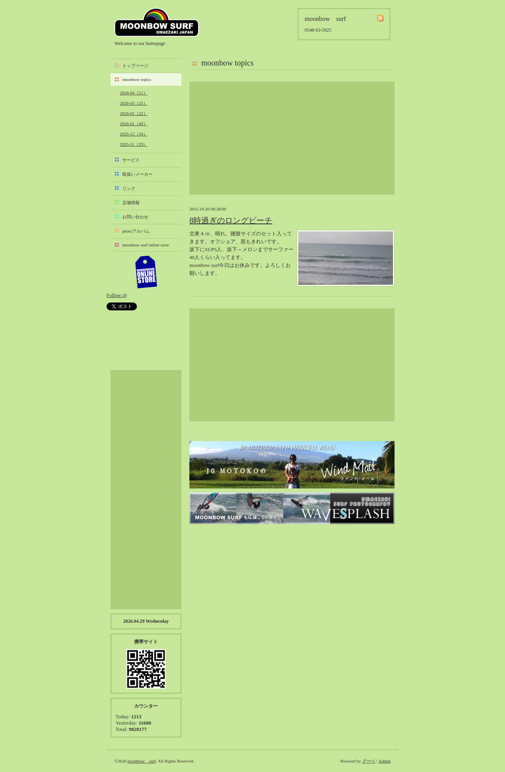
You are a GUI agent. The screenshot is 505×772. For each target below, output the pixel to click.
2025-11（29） (133, 144)
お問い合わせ (135, 216)
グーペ (368, 761)
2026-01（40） (134, 123)
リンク (128, 188)
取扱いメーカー (137, 174)
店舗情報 (131, 202)
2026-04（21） (134, 92)
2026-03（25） (134, 103)
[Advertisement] (292, 138)
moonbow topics (136, 79)
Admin (384, 761)
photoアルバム (136, 231)
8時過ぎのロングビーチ (230, 220)
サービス (131, 160)
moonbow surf (156, 22)
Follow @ (117, 295)
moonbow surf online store (145, 244)
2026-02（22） (134, 113)
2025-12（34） (134, 133)
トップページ (135, 65)
